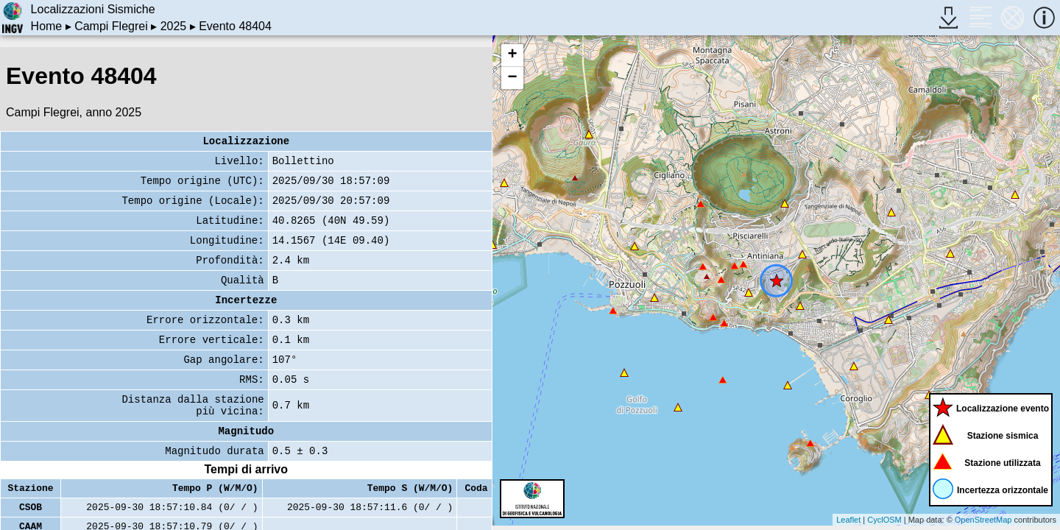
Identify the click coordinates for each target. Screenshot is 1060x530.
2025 (173, 26)
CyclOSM (884, 519)
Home (47, 26)
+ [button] (512, 55)
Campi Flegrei (111, 26)
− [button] (512, 78)
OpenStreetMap (983, 519)
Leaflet (848, 519)
